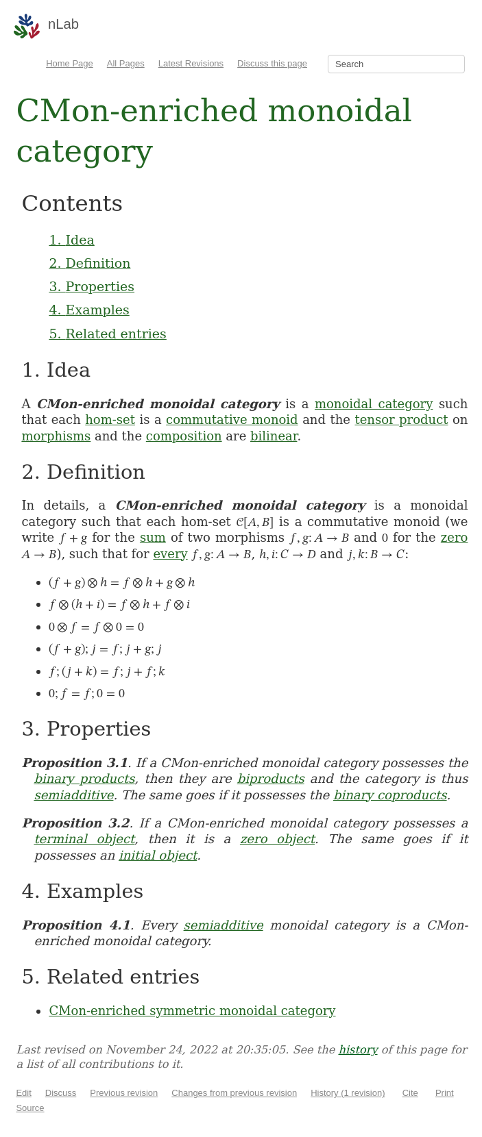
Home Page (69, 63)
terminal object (84, 839)
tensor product (401, 419)
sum (153, 537)
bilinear (273, 436)
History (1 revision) (348, 1093)
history (357, 1049)
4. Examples (89, 309)
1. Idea (71, 239)
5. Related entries (107, 333)
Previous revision (124, 1093)
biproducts (270, 778)
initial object (158, 855)
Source (30, 1108)
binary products (84, 778)
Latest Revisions (191, 63)
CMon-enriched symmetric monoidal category (192, 1010)
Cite (410, 1093)
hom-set (110, 419)
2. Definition (89, 263)
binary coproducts (390, 795)
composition (184, 436)
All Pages (126, 63)
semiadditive (73, 795)
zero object (277, 839)
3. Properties (91, 286)
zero (454, 537)
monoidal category (374, 404)
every (170, 554)
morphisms (56, 436)
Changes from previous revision (234, 1093)
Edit (23, 1093)
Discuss (61, 1093)
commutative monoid (232, 419)
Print (444, 1093)
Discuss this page (272, 63)
